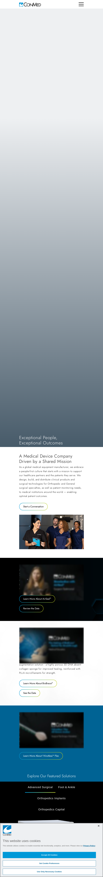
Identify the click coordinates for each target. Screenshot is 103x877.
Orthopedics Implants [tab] (51, 798)
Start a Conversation (33, 506)
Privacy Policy (89, 846)
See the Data (29, 693)
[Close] (99, 826)
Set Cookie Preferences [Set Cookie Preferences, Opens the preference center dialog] (49, 863)
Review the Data (31, 608)
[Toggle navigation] (81, 4)
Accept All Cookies (49, 855)
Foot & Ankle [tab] (66, 787)
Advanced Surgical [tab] (40, 787)
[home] (30, 4)
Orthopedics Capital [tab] (51, 809)
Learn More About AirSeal (37, 599)
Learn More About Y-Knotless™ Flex (41, 756)
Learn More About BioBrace (38, 683)
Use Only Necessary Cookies (49, 872)
